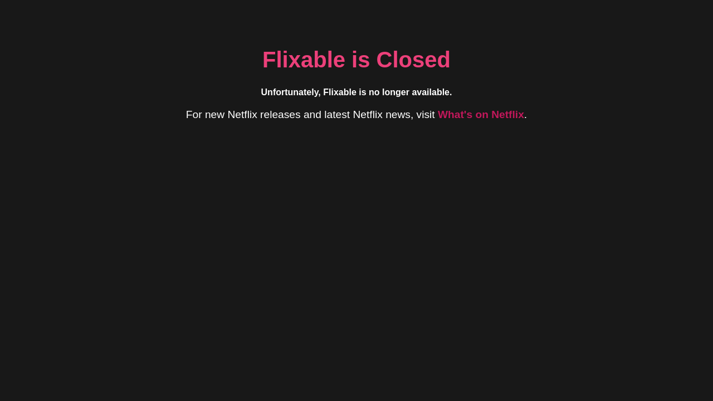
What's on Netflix (481, 114)
